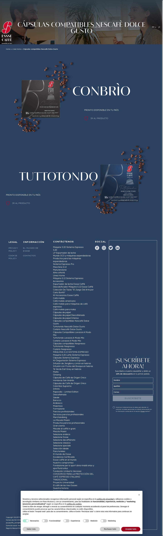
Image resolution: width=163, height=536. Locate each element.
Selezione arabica (61, 434)
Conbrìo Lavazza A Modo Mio (67, 340)
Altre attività (59, 272)
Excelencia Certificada (64, 457)
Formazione (59, 408)
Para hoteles (59, 451)
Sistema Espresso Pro (63, 264)
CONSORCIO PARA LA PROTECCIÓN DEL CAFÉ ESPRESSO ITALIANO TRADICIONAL (73, 477)
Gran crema (59, 425)
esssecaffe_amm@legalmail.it (16, 523)
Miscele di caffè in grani (64, 428)
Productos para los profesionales (69, 423)
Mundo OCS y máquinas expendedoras (72, 255)
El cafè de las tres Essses (65, 485)
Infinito (56, 389)
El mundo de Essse (62, 454)
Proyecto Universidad (63, 482)
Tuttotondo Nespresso (64, 346)
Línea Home (16, 49)
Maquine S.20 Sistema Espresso (68, 247)
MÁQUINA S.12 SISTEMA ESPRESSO (71, 352)
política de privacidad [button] (105, 499)
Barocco (57, 400)
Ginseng (57, 374)
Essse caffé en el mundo (65, 459)
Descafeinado (60, 394)
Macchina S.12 (60, 267)
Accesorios (58, 281)
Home (8, 49)
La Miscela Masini (61, 420)
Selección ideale (61, 448)
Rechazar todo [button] (110, 529)
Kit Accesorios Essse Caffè (66, 295)
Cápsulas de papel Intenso (66, 318)
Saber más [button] (31, 529)
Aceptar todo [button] (130, 529)
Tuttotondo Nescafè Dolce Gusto (69, 326)
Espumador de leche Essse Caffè (69, 284)
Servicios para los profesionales (68, 414)
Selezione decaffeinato (64, 440)
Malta (55, 372)
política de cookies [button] (74, 504)
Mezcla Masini (59, 431)
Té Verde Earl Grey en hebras (67, 369)
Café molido (59, 298)
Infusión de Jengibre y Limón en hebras (72, 363)
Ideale (56, 397)
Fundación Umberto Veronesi (67, 471)
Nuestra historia (60, 488)
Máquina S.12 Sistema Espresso (68, 278)
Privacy (143, 411)
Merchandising (60, 417)
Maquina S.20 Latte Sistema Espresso (71, 355)
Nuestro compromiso (63, 462)
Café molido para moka (64, 309)
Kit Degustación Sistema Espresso (69, 360)
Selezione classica (61, 443)
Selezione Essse (60, 437)
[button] (139, 495)
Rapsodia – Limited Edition (65, 391)
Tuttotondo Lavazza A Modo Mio (68, 338)
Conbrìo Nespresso (62, 349)
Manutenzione (60, 270)
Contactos (29, 256)
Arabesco (57, 403)
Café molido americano (64, 301)
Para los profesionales (63, 411)
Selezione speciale (62, 445)
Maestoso (58, 406)
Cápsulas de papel (62, 312)
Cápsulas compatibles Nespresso (69, 343)
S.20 (55, 250)
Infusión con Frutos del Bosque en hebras (73, 366)
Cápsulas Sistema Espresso (66, 357)
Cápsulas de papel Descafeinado (69, 315)
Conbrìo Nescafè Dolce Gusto (67, 329)
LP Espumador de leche (64, 253)
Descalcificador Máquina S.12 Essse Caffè (73, 286)
